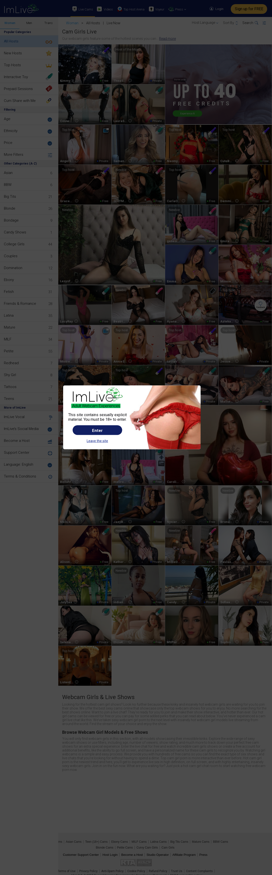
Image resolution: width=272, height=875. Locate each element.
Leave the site (97, 441)
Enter (97, 430)
